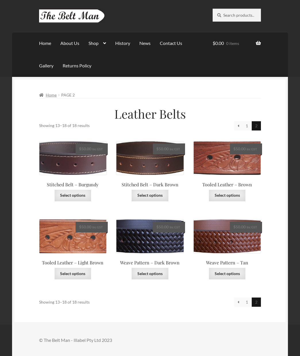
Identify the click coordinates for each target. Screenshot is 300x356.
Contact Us (171, 43)
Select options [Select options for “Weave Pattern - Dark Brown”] (150, 273)
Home (45, 43)
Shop (94, 43)
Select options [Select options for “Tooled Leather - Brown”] (227, 195)
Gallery (46, 65)
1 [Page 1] (247, 125)
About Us (69, 43)
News (145, 43)
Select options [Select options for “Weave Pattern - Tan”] (227, 273)
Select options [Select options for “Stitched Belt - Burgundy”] (72, 195)
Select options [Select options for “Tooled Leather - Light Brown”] (72, 273)
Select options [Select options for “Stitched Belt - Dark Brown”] (150, 195)
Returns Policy (77, 65)
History (122, 43)
